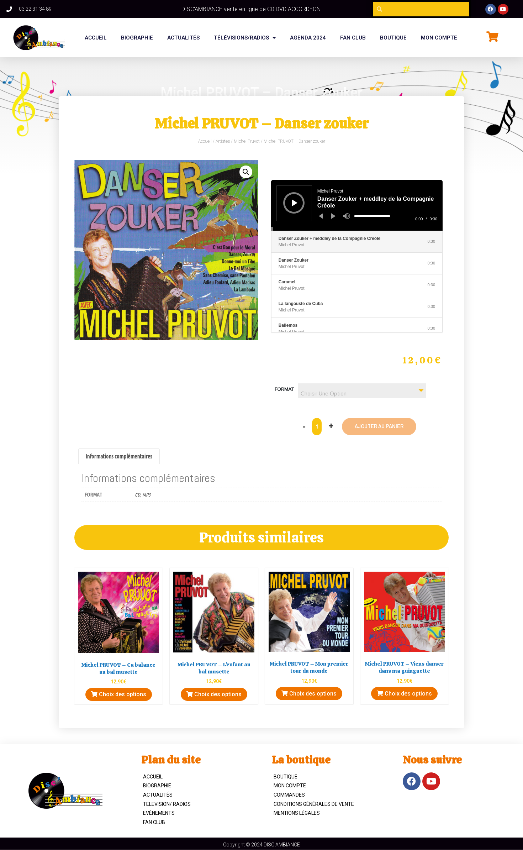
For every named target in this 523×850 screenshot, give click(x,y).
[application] (357, 205)
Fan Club (154, 822)
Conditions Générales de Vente (314, 804)
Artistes (223, 141)
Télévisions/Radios (245, 38)
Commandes (289, 795)
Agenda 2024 (308, 38)
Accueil (96, 38)
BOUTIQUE (393, 38)
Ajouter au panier (379, 426)
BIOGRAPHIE (137, 38)
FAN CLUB (353, 38)
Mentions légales (297, 813)
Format (284, 389)
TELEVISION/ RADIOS (167, 804)
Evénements (159, 813)
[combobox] (362, 390)
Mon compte (439, 38)
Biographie (157, 786)
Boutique (285, 777)
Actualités (183, 38)
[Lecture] (294, 202)
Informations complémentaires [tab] (118, 456)
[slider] (372, 216)
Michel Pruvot (247, 141)
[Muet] (346, 216)
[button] (245, 172)
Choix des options (118, 694)
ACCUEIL (153, 777)
